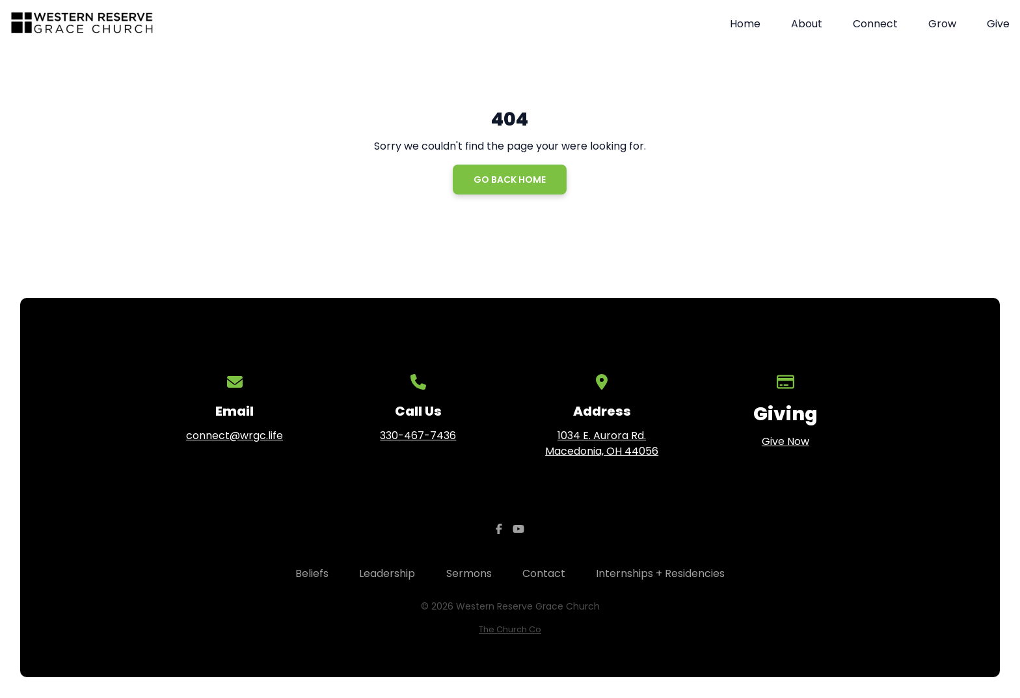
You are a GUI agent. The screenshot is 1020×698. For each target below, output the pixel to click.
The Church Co (510, 629)
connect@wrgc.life (234, 435)
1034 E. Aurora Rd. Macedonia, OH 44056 (601, 443)
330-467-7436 (418, 435)
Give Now (785, 441)
